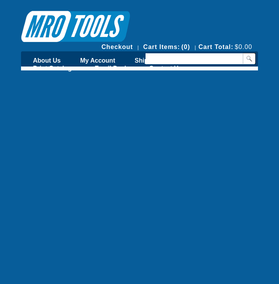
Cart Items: (161, 47)
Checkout (117, 47)
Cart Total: (215, 47)
